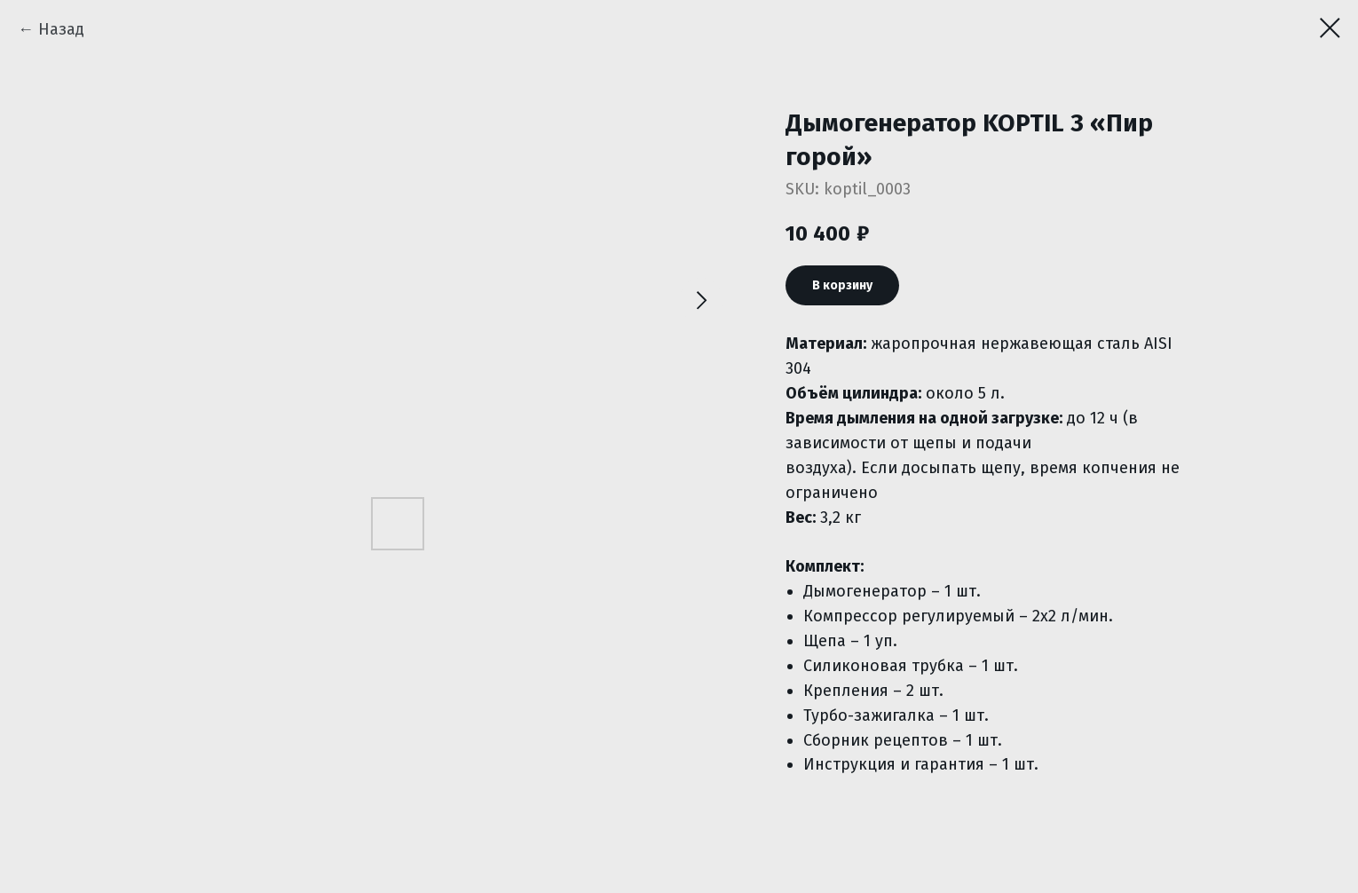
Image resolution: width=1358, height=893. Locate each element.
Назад (61, 29)
